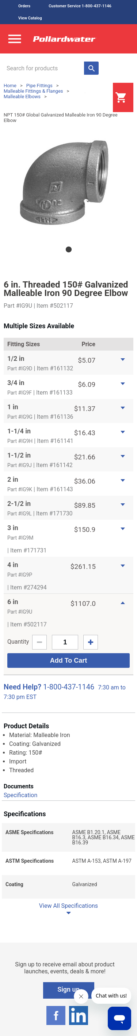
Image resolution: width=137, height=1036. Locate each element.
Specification (20, 795)
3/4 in (15, 382)
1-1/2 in (19, 455)
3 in (12, 527)
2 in (12, 479)
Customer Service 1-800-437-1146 (80, 6)
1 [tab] (68, 249)
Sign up (68, 989)
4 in (12, 564)
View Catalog (30, 18)
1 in (12, 406)
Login (94, 98)
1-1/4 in (19, 431)
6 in (12, 601)
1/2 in (15, 358)
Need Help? (22, 686)
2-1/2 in (19, 503)
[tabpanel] (68, 182)
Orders (24, 6)
